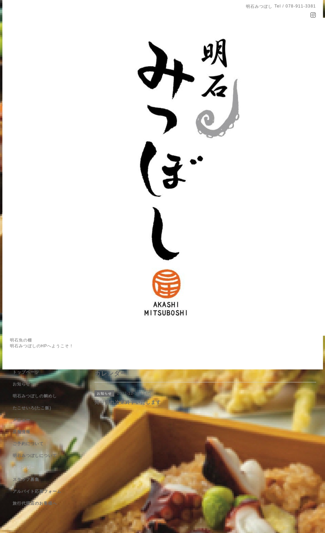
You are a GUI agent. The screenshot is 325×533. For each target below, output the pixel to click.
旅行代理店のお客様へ (35, 503)
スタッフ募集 (26, 479)
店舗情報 (21, 431)
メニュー (21, 419)
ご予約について (28, 443)
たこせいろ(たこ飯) (32, 408)
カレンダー (24, 467)
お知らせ (21, 384)
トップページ (26, 372)
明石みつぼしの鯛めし (35, 396)
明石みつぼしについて (35, 455)
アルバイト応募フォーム (37, 491)
